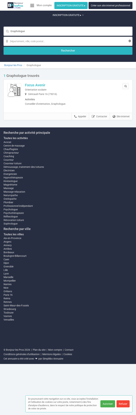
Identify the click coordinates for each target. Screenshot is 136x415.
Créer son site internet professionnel (110, 5)
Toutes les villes (14, 299)
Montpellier (10, 347)
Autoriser (108, 403)
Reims (7, 365)
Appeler (80, 91)
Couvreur (9, 223)
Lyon (6, 338)
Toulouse (8, 379)
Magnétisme (10, 249)
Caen (6, 324)
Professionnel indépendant (18, 271)
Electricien (9, 233)
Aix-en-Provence (12, 303)
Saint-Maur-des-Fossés (16, 372)
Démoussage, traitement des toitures (24, 230)
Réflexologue (11, 281)
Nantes (8, 351)
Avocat (7, 205)
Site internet (121, 91)
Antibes (8, 314)
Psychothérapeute (14, 278)
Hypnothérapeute (13, 240)
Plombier (8, 267)
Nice (6, 354)
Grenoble (8, 331)
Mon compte (44, 5)
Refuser (123, 403)
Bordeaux (9, 317)
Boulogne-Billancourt (15, 321)
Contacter (99, 91)
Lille (6, 335)
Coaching (9, 219)
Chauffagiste (11, 212)
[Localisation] (85, 22)
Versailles (9, 386)
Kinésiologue (11, 244)
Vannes (8, 383)
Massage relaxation (14, 256)
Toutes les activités (16, 201)
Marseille (8, 342)
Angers (7, 306)
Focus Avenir (47, 57)
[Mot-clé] (41, 22)
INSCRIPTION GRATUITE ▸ (71, 5)
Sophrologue (11, 288)
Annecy (8, 310)
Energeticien (10, 237)
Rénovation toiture (14, 285)
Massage (9, 253)
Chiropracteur (11, 216)
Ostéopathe (10, 263)
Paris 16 (8, 361)
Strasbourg (10, 376)
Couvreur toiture (12, 226)
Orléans (8, 358)
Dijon (6, 328)
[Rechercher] (112, 22)
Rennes (8, 369)
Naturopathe (11, 260)
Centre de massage (14, 209)
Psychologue (11, 274)
